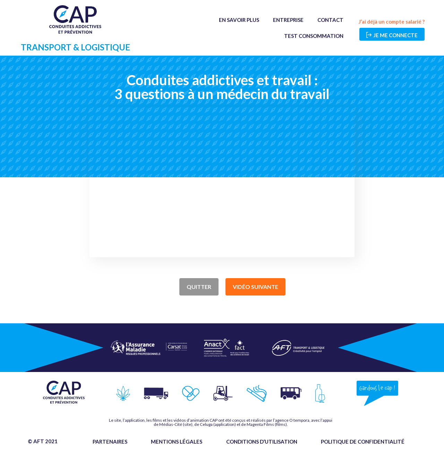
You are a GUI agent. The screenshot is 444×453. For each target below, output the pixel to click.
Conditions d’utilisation (261, 441)
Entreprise (288, 20)
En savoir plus (239, 20)
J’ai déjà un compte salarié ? (392, 21)
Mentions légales (176, 441)
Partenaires (110, 441)
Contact (330, 20)
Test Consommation (313, 36)
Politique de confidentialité (362, 441)
